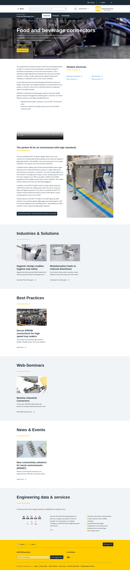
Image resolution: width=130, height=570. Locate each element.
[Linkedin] (68, 557)
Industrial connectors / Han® (29, 20)
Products (56, 16)
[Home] (18, 20)
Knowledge (66, 16)
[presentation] (101, 2)
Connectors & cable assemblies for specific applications (53, 20)
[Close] (111, 2)
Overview (46, 16)
